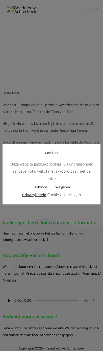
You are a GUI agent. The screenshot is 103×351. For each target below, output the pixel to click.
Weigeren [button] (63, 187)
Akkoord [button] (40, 187)
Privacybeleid (34, 194)
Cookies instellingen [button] (64, 194)
